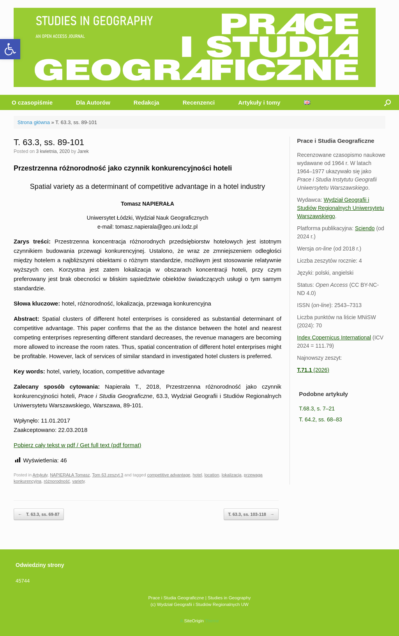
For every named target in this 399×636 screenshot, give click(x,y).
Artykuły (40, 475)
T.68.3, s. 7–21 (317, 408)
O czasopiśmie (32, 102)
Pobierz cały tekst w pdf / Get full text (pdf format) (77, 445)
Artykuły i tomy (259, 102)
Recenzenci (199, 102)
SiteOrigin (194, 620)
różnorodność (57, 481)
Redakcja (146, 102)
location (212, 475)
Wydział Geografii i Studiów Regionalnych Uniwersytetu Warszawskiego (340, 208)
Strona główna (34, 122)
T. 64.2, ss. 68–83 (320, 419)
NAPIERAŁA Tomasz (70, 475)
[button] (10, 49)
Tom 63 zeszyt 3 (107, 475)
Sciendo (365, 228)
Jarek (82, 151)
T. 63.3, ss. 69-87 (39, 514)
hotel (197, 475)
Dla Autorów (93, 102)
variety (78, 481)
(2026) (313, 370)
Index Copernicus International (334, 337)
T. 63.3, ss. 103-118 (251, 514)
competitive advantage (169, 475)
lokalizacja (232, 475)
